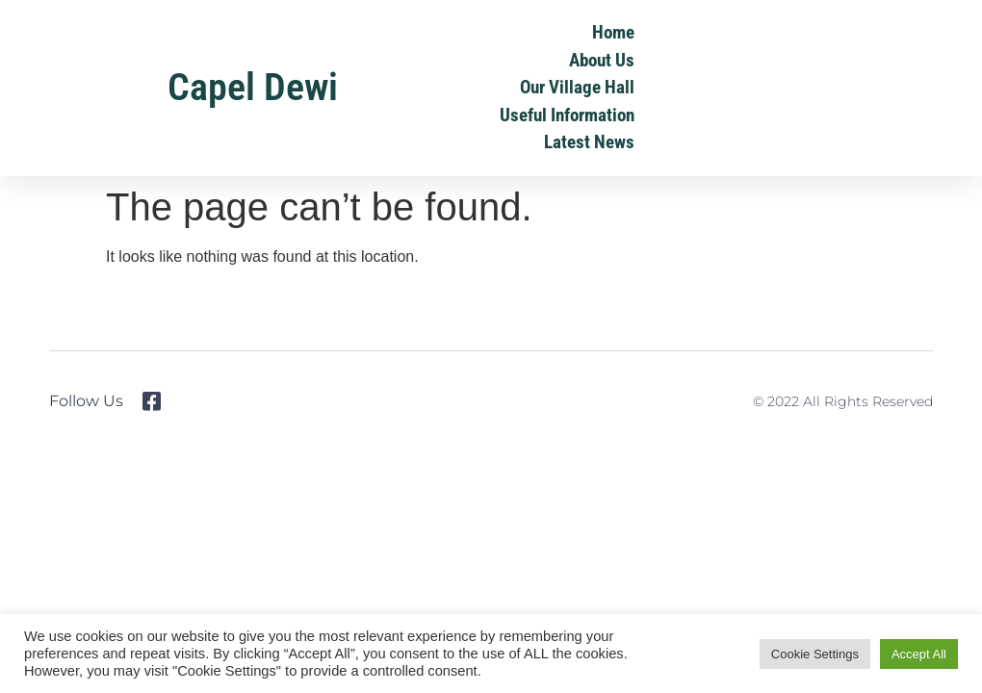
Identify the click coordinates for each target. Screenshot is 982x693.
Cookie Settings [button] (815, 654)
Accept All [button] (919, 654)
